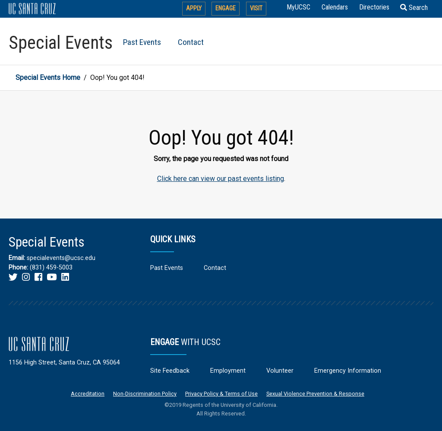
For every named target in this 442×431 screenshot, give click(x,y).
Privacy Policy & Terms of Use (221, 393)
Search (414, 7)
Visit (256, 8)
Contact (191, 42)
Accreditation (87, 393)
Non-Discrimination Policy (145, 393)
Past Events (142, 42)
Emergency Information (347, 370)
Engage (225, 8)
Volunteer (280, 370)
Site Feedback (169, 370)
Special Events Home (48, 77)
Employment (228, 370)
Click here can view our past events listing (220, 178)
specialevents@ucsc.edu (61, 258)
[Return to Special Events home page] (62, 41)
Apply (194, 8)
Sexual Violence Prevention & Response (315, 393)
